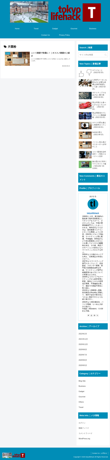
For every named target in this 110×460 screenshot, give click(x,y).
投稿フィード (84, 428)
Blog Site (82, 381)
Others (81, 402)
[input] (93, 54)
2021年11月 (83, 339)
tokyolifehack (93, 213)
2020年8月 (83, 349)
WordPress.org (84, 439)
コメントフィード (85, 433)
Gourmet (82, 397)
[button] (105, 55)
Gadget (81, 391)
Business (82, 386)
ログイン (82, 423)
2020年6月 (83, 360)
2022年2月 (83, 334)
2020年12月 (83, 344)
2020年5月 (83, 365)
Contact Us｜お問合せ (99, 453)
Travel (81, 407)
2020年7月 (83, 355)
